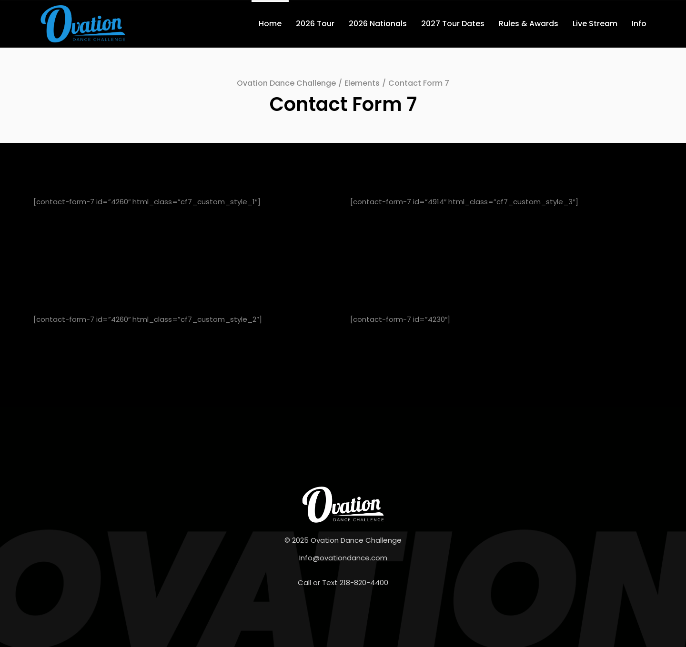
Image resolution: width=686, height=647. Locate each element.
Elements (362, 83)
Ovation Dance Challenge (286, 83)
